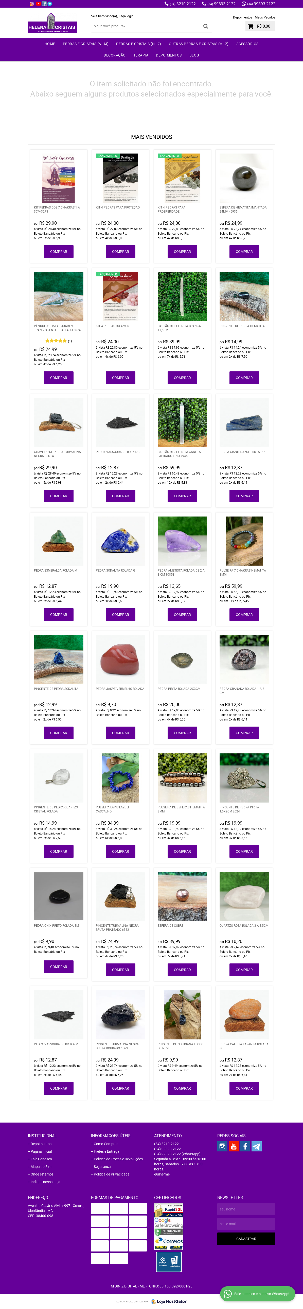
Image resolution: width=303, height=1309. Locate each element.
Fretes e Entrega (106, 1151)
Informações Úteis (111, 1136)
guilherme (162, 1174)
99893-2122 (221, 4)
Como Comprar (106, 1143)
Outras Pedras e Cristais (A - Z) (199, 43)
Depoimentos (242, 17)
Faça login (126, 16)
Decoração (115, 55)
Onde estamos (42, 1174)
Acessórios (247, 43)
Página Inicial (41, 1151)
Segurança (102, 1166)
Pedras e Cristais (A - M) (86, 43)
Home (50, 43)
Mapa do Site (41, 1166)
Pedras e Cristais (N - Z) (138, 43)
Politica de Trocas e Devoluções (118, 1158)
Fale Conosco (41, 1158)
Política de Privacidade (111, 1174)
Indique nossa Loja (45, 1181)
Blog (194, 55)
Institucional (42, 1136)
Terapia (141, 55)
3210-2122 (183, 4)
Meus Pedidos (265, 17)
